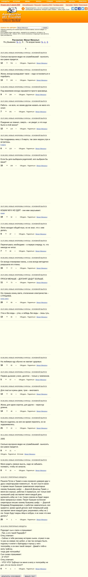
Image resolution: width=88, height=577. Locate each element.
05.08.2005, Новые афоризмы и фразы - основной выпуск (24, 258)
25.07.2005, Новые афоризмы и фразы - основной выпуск (24, 118)
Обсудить (23, 63)
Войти (76, 5)
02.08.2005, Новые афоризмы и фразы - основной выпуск (24, 460)
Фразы (38, 1)
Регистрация (83, 5)
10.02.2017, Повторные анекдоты (14, 477)
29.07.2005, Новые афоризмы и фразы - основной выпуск (24, 53)
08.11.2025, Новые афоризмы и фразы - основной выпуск (24, 435)
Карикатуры (61, 1)
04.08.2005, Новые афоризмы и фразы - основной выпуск (24, 418)
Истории (16, 1)
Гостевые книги (58, 5)
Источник (20, 454)
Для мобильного (27, 5)
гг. (20, 42)
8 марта (3, 145)
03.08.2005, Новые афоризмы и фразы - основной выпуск (24, 155)
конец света (4, 299)
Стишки (50, 1)
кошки (3, 213)
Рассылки (37, 5)
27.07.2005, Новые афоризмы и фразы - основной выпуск (24, 224)
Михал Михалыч (42, 63)
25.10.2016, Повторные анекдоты (14, 526)
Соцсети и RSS (47, 5)
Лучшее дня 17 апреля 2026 (10, 5)
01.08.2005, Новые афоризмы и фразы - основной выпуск (24, 87)
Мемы (27, 1)
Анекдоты (5, 1)
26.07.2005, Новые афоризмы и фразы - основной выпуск (24, 101)
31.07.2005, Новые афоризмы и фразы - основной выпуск (24, 241)
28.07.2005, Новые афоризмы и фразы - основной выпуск (24, 206)
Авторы (72, 1)
